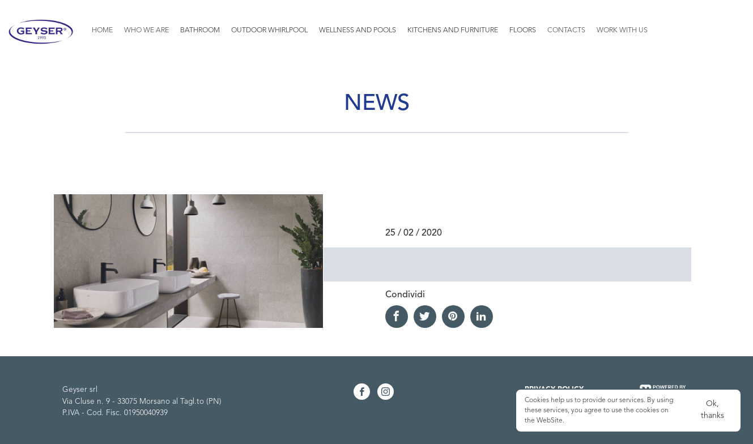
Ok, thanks (712, 410)
